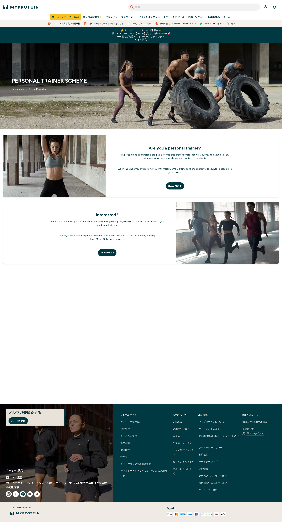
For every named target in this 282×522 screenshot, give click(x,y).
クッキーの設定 (14, 470)
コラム (226, 17)
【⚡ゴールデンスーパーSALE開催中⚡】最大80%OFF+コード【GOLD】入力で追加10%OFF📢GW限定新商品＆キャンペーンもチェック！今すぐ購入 (141, 35)
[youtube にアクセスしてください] (30, 494)
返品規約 (125, 442)
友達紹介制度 (253, 431)
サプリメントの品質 (209, 428)
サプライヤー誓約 (208, 489)
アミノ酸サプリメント (183, 452)
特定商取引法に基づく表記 (213, 482)
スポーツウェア (196, 17)
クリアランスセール (173, 17)
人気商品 (177, 421)
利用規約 (203, 454)
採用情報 (203, 468)
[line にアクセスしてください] (23, 494)
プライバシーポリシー (210, 447)
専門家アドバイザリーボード (214, 475)
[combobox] (194, 7)
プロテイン (112, 17)
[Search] (132, 7)
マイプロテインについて (212, 421)
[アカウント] (265, 7)
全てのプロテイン (182, 442)
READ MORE (175, 185)
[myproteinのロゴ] (20, 7)
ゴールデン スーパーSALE (65, 17)
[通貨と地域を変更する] (56, 477)
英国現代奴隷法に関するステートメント (219, 438)
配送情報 (125, 449)
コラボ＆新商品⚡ (92, 17)
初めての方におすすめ (183, 471)
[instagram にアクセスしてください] (9, 494)
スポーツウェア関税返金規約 (135, 464)
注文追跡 (125, 457)
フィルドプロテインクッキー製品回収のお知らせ (143, 473)
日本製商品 (214, 17)
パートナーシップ (208, 461)
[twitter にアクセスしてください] (37, 494)
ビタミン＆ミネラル (149, 17)
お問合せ (125, 428)
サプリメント (128, 17)
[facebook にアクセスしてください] (16, 494)
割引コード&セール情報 (254, 421)
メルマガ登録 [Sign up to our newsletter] (18, 420)
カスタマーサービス (131, 421)
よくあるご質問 (128, 435)
